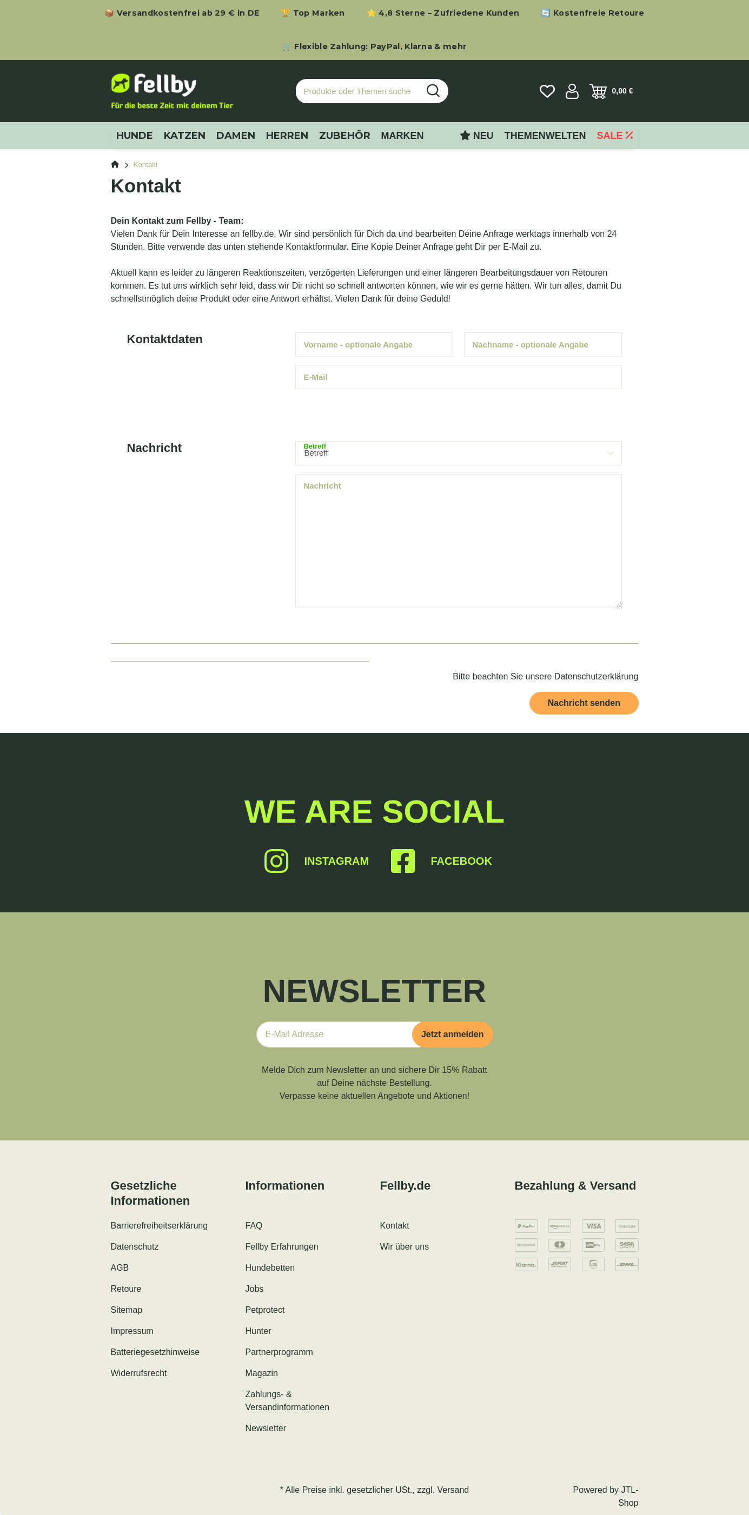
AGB (120, 1267)
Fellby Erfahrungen (282, 1246)
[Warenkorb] (611, 91)
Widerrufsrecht (139, 1373)
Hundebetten (270, 1267)
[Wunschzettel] (547, 91)
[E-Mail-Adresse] (338, 1034)
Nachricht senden (584, 703)
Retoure (126, 1288)
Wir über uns (404, 1246)
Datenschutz (135, 1246)
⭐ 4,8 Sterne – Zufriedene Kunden (443, 13)
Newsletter (266, 1428)
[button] (572, 91)
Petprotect (265, 1309)
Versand (453, 1489)
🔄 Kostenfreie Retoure (592, 13)
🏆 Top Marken (313, 13)
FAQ (254, 1225)
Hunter (258, 1331)
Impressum (132, 1331)
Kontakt (394, 1225)
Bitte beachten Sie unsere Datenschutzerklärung (545, 676)
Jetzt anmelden (452, 1034)
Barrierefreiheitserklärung (159, 1225)
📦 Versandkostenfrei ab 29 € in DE (181, 13)
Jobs (255, 1288)
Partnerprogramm (279, 1352)
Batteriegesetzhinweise (155, 1352)
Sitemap (127, 1309)
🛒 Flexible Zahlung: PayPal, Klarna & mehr (374, 46)
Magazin (262, 1373)
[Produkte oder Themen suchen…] (357, 91)
